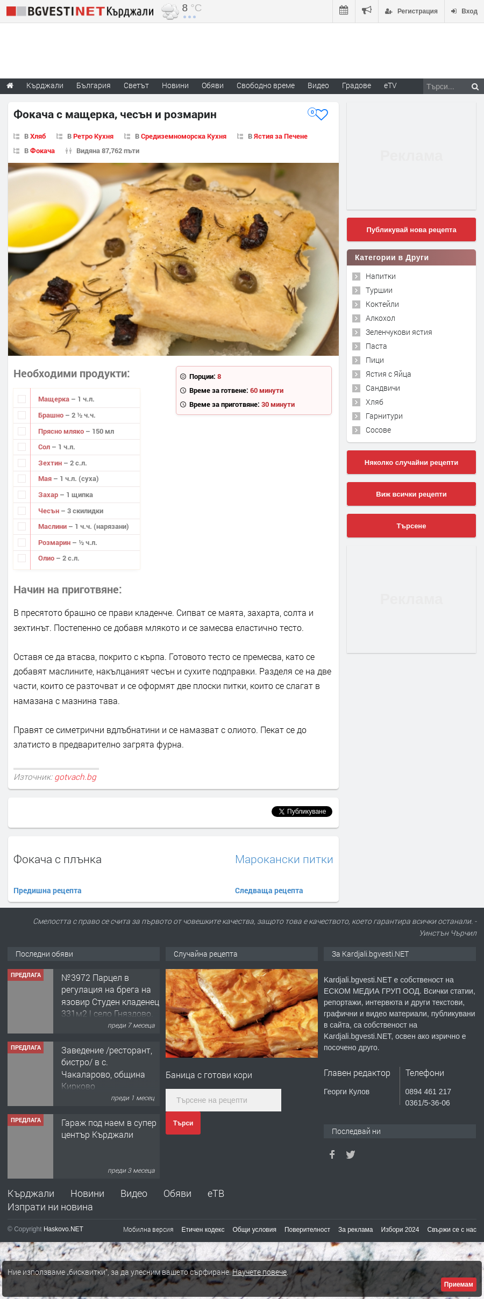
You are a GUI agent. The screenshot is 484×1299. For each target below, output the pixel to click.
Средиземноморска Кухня (183, 136)
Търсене (411, 526)
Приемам (458, 1284)
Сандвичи (383, 388)
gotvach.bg (75, 776)
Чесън (49, 510)
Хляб (38, 136)
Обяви (177, 1193)
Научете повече (259, 1272)
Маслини (53, 526)
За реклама (355, 1229)
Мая (45, 478)
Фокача (42, 150)
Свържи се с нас (451, 1229)
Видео (133, 1193)
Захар (49, 494)
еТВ (216, 1193)
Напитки (381, 276)
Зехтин (50, 463)
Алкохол (380, 318)
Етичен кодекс (203, 1229)
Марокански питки (284, 859)
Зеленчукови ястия (399, 332)
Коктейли (382, 304)
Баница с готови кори (209, 1074)
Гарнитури (384, 416)
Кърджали (31, 1193)
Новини (175, 85)
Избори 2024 (400, 1229)
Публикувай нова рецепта (411, 230)
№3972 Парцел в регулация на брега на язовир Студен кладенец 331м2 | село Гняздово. (110, 995)
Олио (47, 558)
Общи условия (254, 1229)
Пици (375, 360)
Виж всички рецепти (411, 494)
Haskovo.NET (63, 1229)
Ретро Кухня (93, 136)
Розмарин (55, 542)
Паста (376, 346)
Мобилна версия (148, 1229)
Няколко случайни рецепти (411, 462)
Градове (356, 85)
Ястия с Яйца (388, 374)
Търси (183, 1123)
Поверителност (307, 1229)
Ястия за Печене (281, 136)
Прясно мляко (62, 431)
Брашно (51, 415)
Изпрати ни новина (50, 1206)
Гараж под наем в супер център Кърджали (108, 1128)
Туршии (379, 290)
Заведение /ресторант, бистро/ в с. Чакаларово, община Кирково (106, 1068)
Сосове (378, 430)
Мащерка (54, 399)
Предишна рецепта (47, 890)
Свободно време (266, 85)
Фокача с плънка (57, 858)
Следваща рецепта (269, 890)
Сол (45, 446)
